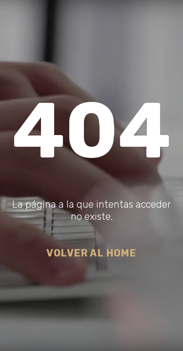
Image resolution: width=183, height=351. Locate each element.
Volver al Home (91, 253)
